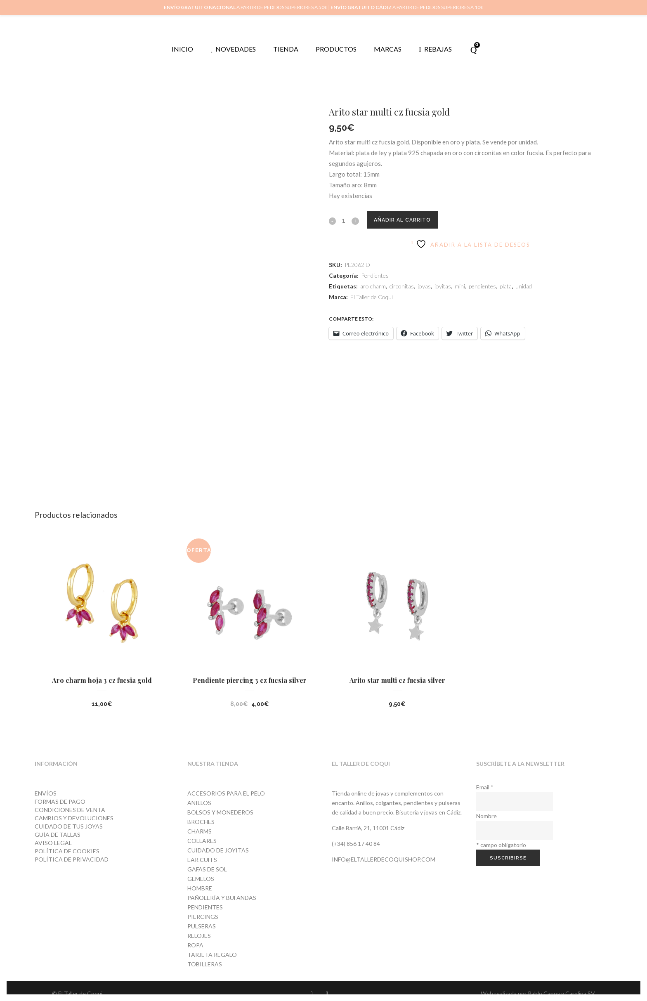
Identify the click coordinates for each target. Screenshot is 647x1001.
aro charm (373, 275)
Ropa (195, 934)
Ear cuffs (202, 848)
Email (485, 776)
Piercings (202, 905)
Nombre (486, 805)
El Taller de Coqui (371, 286)
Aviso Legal (53, 832)
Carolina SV (580, 982)
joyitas (442, 275)
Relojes (199, 924)
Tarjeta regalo (212, 943)
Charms (199, 820)
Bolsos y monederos (220, 801)
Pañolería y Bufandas (221, 886)
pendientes (482, 275)
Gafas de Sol (207, 858)
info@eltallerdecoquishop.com (383, 848)
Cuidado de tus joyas (69, 815)
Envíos (46, 782)
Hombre (199, 877)
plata (506, 275)
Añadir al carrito (408, 209)
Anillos (199, 792)
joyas (424, 275)
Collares (202, 829)
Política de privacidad (72, 848)
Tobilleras (204, 953)
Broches (201, 810)
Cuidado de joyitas (218, 839)
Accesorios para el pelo (226, 782)
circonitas (402, 275)
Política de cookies (67, 840)
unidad (523, 275)
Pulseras (201, 915)
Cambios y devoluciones (74, 807)
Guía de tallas (57, 823)
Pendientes (375, 264)
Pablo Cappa (544, 982)
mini (460, 275)
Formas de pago (60, 790)
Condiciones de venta (70, 799)
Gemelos (200, 867)
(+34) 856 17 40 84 (356, 832)
